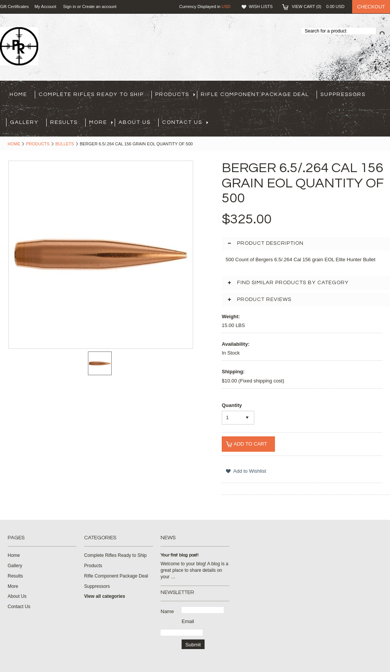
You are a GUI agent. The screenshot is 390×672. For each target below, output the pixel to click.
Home (14, 144)
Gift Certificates (14, 6)
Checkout (371, 7)
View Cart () (318, 6)
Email (188, 621)
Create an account (99, 6)
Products (175, 94)
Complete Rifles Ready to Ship (91, 94)
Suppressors (343, 94)
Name (167, 611)
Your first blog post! (179, 555)
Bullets (64, 144)
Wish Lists (261, 6)
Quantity (232, 405)
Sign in (69, 6)
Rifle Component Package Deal (255, 94)
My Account (45, 6)
